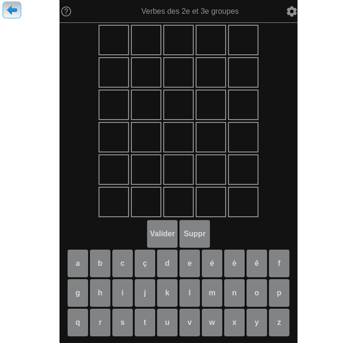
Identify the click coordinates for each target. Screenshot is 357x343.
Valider (162, 234)
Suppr (195, 234)
